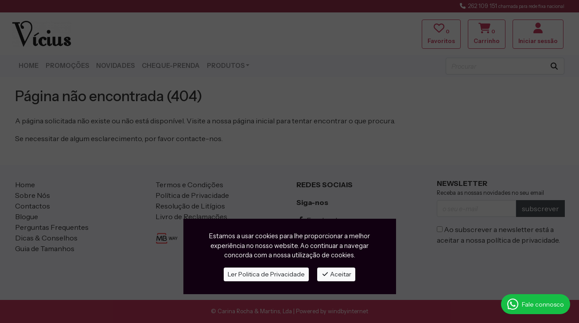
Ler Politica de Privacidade (266, 274)
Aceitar (336, 274)
